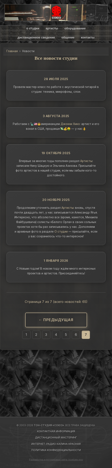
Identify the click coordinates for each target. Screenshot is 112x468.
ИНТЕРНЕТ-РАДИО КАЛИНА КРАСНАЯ (56, 443)
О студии (61, 231)
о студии (32, 28)
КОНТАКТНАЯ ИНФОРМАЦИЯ (56, 431)
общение (67, 37)
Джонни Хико (70, 124)
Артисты (86, 161)
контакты (87, 37)
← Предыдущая (56, 320)
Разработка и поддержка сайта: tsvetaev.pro (56, 459)
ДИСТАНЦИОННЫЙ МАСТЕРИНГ (56, 437)
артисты (52, 28)
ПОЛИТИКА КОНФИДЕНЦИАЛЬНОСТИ (56, 450)
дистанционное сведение (36, 37)
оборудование (75, 28)
